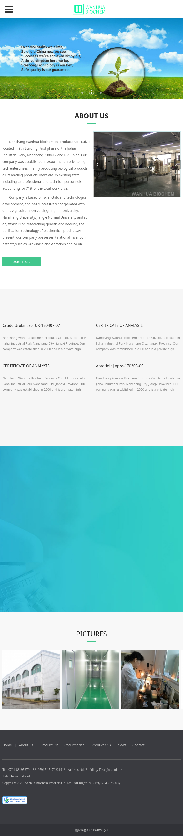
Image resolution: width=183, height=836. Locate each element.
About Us (26, 745)
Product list (49, 745)
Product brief (74, 745)
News (122, 745)
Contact (138, 745)
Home (7, 745)
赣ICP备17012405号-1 (91, 830)
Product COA (102, 745)
